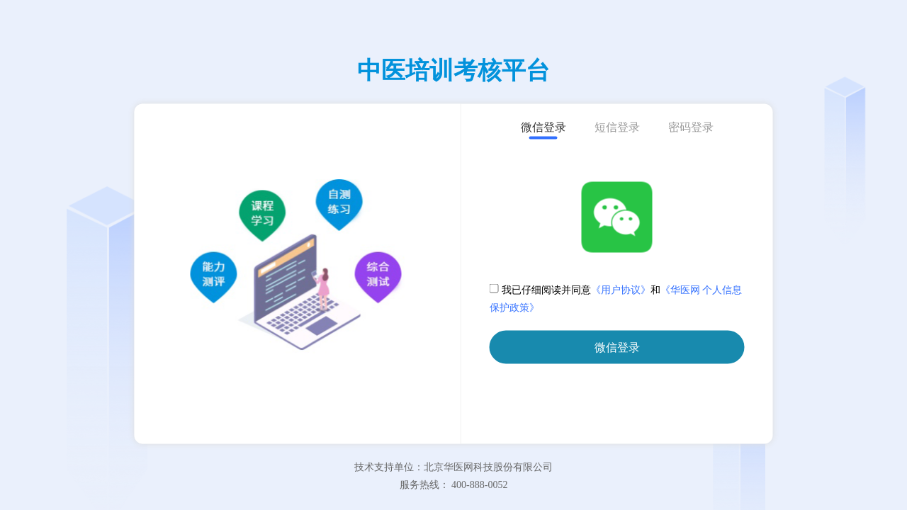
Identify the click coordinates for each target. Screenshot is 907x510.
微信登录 (617, 347)
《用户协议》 (620, 290)
